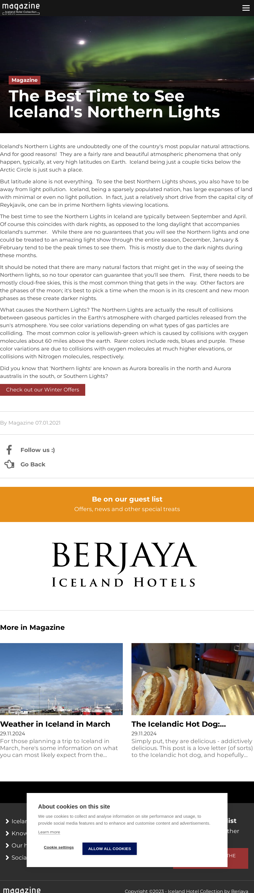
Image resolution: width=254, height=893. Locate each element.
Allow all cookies (109, 849)
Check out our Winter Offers (42, 390)
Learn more (49, 832)
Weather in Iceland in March (55, 724)
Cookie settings (59, 847)
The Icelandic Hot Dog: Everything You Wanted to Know (183, 724)
